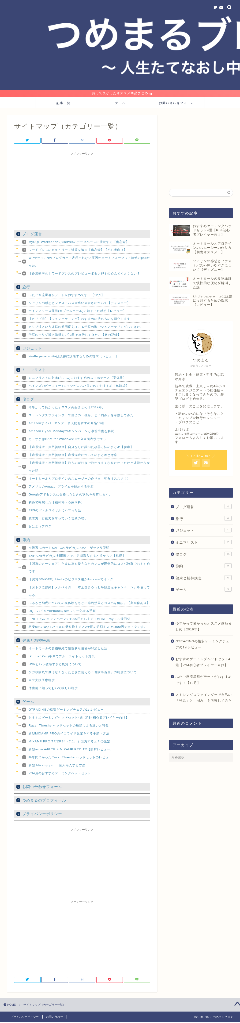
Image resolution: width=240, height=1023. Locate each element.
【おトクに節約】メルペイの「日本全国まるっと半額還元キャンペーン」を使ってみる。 (89, 591)
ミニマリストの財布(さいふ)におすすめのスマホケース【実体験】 (77, 378)
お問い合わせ (54, 1017)
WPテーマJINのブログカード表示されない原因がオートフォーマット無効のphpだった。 (89, 262)
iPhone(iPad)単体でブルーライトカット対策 (62, 657)
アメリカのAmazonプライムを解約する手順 (61, 487)
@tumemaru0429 (200, 434)
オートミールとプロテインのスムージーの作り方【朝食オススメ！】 (79, 479)
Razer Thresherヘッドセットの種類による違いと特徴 (69, 726)
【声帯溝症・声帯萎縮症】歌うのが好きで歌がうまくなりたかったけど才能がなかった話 (89, 467)
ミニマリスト (34, 370)
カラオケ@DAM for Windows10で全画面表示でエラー (69, 439)
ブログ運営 (32, 235)
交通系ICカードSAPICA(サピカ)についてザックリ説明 (69, 548)
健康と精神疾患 (36, 641)
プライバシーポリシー (42, 815)
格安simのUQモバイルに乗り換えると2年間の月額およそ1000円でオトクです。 (88, 627)
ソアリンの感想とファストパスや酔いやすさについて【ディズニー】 (79, 303)
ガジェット (32, 349)
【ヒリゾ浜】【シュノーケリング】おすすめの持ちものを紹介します (79, 319)
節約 (26, 540)
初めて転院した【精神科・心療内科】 (56, 503)
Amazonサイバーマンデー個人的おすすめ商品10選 (66, 424)
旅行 (26, 288)
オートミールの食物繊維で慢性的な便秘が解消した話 (68, 649)
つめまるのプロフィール (44, 801)
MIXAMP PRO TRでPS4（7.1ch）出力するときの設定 (69, 742)
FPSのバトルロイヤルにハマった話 (55, 511)
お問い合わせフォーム (176, 103)
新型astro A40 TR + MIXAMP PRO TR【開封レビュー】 (71, 750)
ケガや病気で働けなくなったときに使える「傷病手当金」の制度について (83, 673)
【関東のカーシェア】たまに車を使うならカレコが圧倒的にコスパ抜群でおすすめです (89, 568)
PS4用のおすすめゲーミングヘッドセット (60, 774)
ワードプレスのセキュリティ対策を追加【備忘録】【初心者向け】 (78, 250)
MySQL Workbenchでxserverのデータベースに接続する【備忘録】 (79, 242)
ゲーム (120, 103)
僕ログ (28, 400)
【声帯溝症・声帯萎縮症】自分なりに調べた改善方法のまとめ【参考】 (81, 447)
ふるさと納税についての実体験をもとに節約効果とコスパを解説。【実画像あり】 (89, 603)
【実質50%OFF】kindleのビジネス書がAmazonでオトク (71, 580)
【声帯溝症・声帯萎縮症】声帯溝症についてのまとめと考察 (73, 455)
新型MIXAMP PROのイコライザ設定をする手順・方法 (69, 734)
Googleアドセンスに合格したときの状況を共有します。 (70, 495)
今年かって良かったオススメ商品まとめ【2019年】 (67, 408)
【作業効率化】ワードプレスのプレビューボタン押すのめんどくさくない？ (84, 274)
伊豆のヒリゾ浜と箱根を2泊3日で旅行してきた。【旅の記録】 (75, 335)
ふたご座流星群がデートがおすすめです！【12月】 (67, 295)
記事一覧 (63, 103)
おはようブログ (40, 527)
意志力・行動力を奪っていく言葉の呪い (58, 519)
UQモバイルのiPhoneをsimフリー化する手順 (62, 611)
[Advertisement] (82, 191)
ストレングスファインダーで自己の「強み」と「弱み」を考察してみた (81, 416)
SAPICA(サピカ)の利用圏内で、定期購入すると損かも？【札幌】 (77, 556)
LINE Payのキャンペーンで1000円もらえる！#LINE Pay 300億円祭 (79, 619)
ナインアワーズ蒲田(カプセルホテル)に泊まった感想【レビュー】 (77, 311)
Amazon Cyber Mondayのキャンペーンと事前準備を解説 (71, 432)
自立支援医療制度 (42, 681)
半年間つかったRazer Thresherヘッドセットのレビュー (70, 758)
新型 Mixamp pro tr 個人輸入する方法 (57, 766)
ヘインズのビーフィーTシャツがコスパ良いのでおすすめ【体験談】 (79, 386)
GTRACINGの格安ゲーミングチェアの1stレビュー (66, 710)
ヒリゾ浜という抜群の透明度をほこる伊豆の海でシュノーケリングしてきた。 (86, 327)
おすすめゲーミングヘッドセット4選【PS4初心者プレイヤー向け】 (79, 718)
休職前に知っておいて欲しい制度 (53, 688)
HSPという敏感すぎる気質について (55, 665)
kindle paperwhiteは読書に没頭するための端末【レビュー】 (74, 357)
